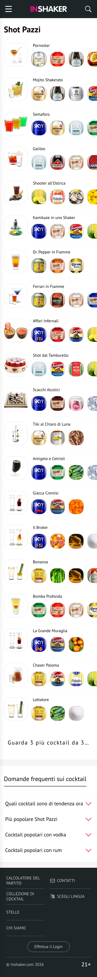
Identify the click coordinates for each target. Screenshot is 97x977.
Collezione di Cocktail (20, 896)
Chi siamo (16, 928)
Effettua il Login (48, 946)
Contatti (62, 880)
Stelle (12, 912)
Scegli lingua (67, 896)
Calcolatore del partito (23, 881)
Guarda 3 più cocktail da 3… (48, 742)
